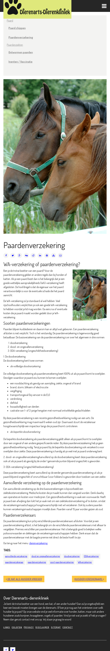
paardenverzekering (37, 562)
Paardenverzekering (21, 37)
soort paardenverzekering (62, 562)
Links (6, 627)
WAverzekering (85, 562)
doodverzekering (72, 556)
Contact (68, 627)
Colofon (17, 627)
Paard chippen (17, 28)
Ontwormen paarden (21, 52)
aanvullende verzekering (16, 556)
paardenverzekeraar (14, 562)
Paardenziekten (15, 45)
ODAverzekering (91, 556)
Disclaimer (42, 627)
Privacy (29, 627)
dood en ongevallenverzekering (45, 556)
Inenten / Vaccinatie (20, 61)
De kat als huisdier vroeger (24, 579)
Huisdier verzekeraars (89, 579)
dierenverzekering (38, 543)
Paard (10, 20)
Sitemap (56, 627)
